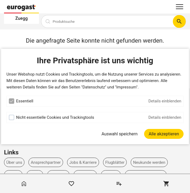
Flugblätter (115, 162)
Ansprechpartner (46, 162)
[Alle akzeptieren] (164, 134)
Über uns (14, 162)
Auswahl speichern (119, 133)
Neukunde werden (149, 162)
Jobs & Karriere (83, 162)
